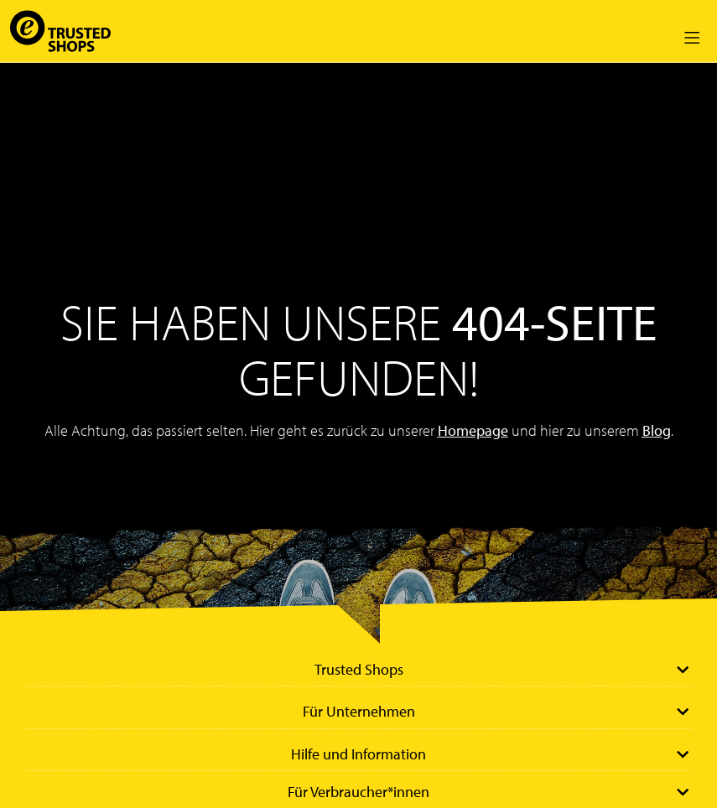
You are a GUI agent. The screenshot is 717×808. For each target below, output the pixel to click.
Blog (656, 430)
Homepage (473, 430)
